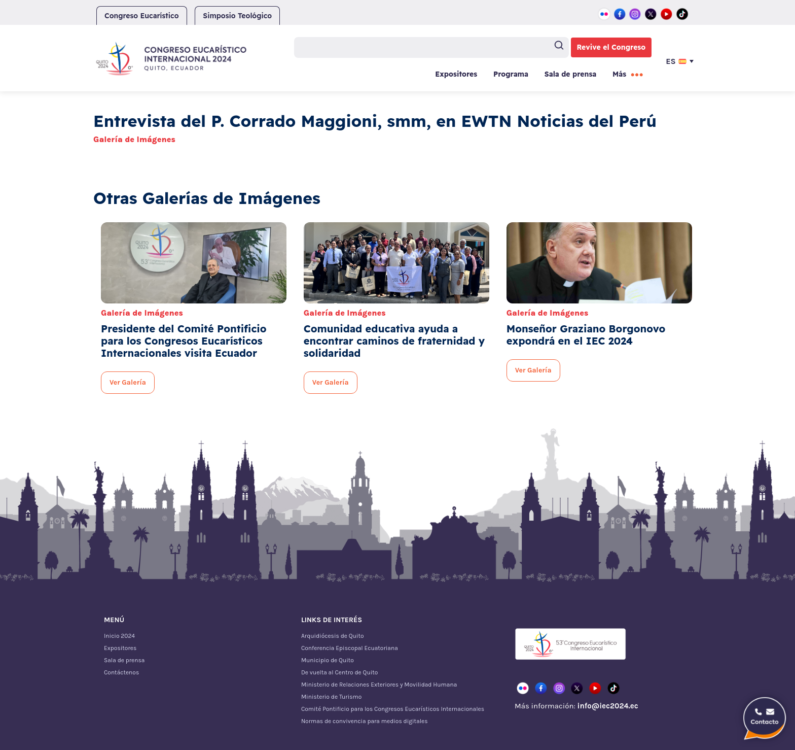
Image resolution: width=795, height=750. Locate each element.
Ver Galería (128, 382)
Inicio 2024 (119, 635)
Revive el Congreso (611, 47)
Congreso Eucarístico (141, 15)
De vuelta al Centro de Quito (339, 672)
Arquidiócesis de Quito (332, 635)
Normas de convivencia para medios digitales (364, 721)
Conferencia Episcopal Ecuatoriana (349, 648)
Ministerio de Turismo (331, 696)
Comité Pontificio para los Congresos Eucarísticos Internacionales (392, 708)
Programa (510, 74)
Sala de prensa (570, 74)
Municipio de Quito (327, 660)
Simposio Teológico (237, 15)
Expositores (456, 74)
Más (619, 74)
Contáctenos (121, 672)
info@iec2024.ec (607, 705)
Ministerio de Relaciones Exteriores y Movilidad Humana (379, 684)
